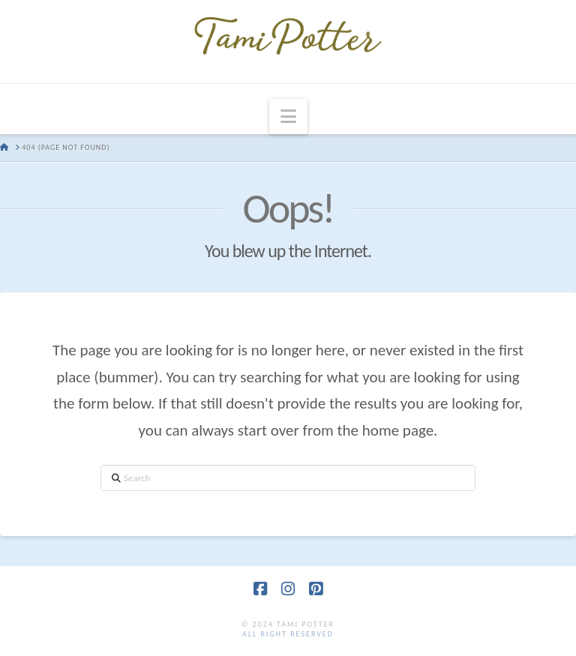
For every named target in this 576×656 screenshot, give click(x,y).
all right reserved (288, 634)
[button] (288, 116)
